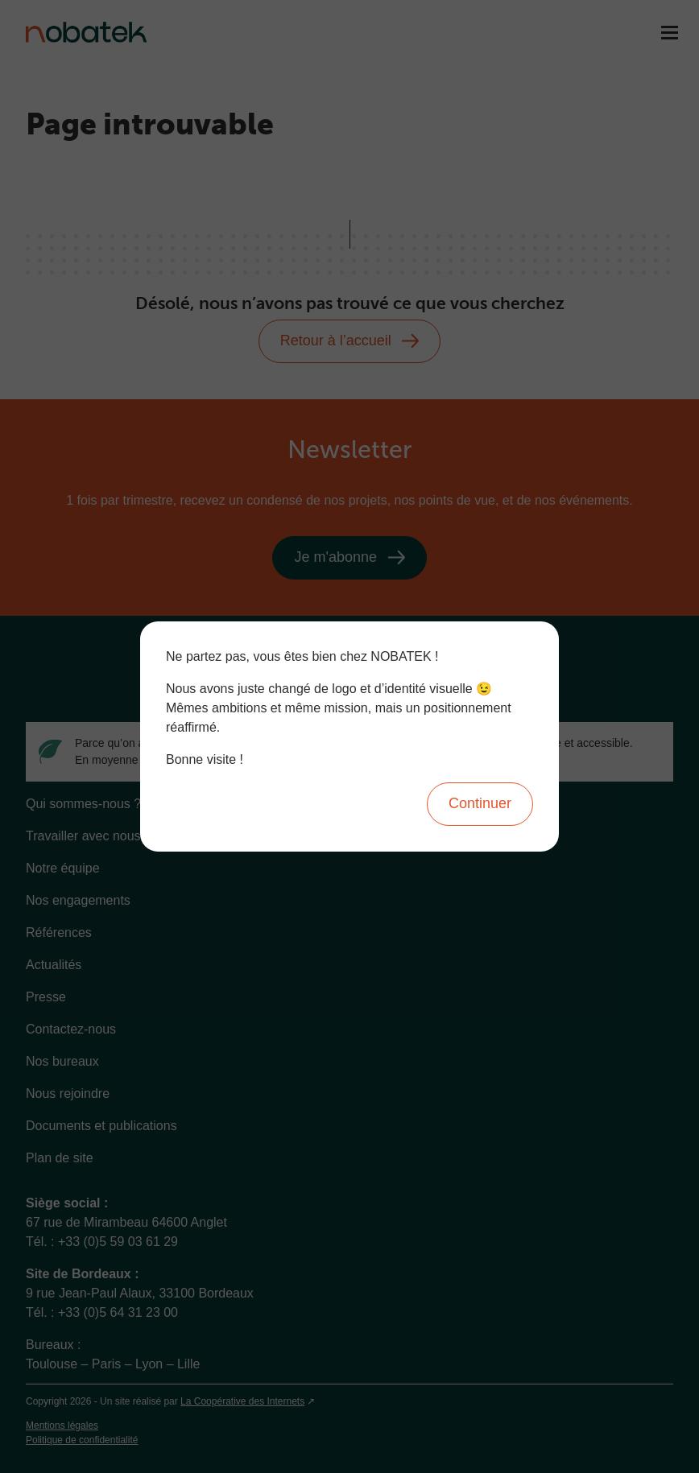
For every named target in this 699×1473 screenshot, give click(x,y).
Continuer (480, 803)
